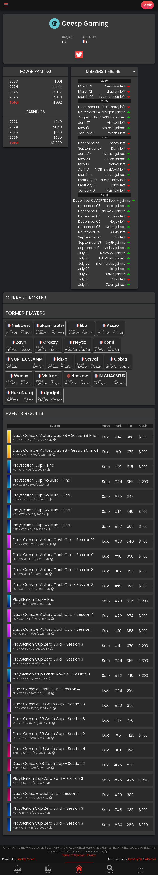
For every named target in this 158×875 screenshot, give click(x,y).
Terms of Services (73, 855)
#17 (118, 720)
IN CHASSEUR (109, 96)
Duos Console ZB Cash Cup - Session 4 (49, 748)
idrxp (115, 185)
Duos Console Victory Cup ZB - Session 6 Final (55, 450)
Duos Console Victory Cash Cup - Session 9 (53, 554)
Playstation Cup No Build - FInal (42, 480)
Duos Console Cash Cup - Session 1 (45, 793)
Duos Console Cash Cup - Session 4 (46, 689)
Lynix (139, 859)
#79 (118, 496)
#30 (118, 794)
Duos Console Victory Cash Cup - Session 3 (53, 584)
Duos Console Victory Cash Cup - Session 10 (54, 539)
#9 (118, 451)
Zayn (115, 279)
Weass (113, 133)
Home (79, 869)
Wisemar (150, 859)
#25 (118, 765)
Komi (115, 148)
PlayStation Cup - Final (34, 599)
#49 (118, 690)
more (140, 869)
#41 (118, 645)
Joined (10, 330)
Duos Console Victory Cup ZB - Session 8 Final (55, 435)
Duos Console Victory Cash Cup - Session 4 (53, 614)
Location (89, 36)
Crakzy (113, 216)
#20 (118, 601)
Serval (114, 164)
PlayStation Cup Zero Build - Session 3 (48, 644)
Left (22, 330)
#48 (118, 809)
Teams (48, 869)
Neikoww (112, 86)
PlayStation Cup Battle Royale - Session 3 (51, 674)
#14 (118, 436)
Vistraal (113, 122)
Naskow (113, 190)
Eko (116, 237)
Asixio (114, 232)
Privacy (91, 855)
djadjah (113, 91)
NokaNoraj (111, 106)
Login (147, 5)
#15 (118, 586)
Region (67, 36)
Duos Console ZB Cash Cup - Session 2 (49, 733)
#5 (118, 571)
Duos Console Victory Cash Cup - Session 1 (52, 629)
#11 (118, 750)
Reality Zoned (25, 859)
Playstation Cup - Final (34, 465)
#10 (118, 556)
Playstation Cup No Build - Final (42, 495)
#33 (118, 705)
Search (110, 869)
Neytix (114, 221)
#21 (118, 466)
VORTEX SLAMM (107, 169)
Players (17, 869)
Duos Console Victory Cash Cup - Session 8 (53, 569)
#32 (118, 675)
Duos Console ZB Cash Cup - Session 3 (49, 704)
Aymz (131, 859)
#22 (118, 526)
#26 (118, 541)
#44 (118, 481)
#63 (118, 824)
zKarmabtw (109, 180)
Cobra (114, 143)
